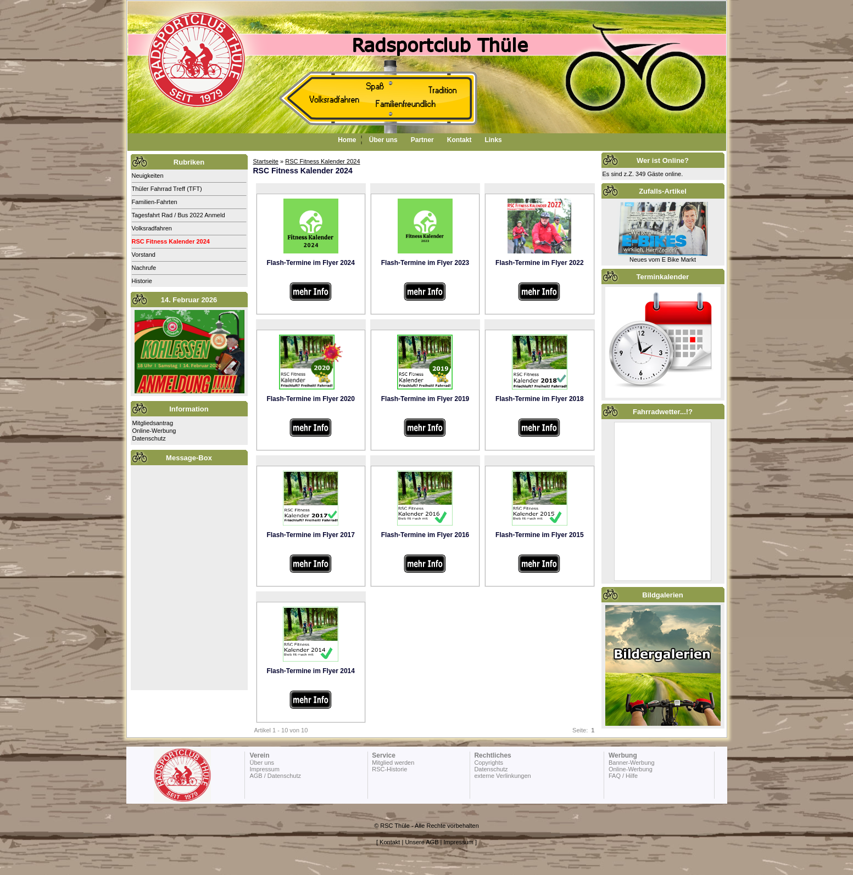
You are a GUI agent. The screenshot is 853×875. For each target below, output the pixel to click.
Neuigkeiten (148, 175)
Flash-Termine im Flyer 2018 (539, 399)
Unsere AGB (421, 842)
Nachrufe (144, 267)
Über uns (383, 140)
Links (492, 140)
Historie (142, 281)
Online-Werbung (154, 430)
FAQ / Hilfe (623, 775)
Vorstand (143, 254)
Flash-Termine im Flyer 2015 (539, 535)
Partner (422, 140)
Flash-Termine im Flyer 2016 (425, 535)
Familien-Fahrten (154, 202)
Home (347, 140)
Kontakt (459, 140)
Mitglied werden (393, 762)
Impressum (264, 769)
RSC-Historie (389, 769)
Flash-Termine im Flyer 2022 (539, 263)
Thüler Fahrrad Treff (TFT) (167, 188)
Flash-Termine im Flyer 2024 (310, 263)
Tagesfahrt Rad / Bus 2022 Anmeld (178, 215)
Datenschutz (149, 438)
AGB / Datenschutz (275, 775)
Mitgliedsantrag (153, 423)
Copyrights (488, 762)
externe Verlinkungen (502, 775)
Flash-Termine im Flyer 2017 (310, 535)
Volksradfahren (152, 228)
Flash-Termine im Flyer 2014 (310, 671)
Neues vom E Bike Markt (662, 259)
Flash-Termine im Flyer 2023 (425, 263)
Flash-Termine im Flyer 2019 (425, 399)
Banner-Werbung (632, 762)
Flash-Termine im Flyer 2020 (310, 399)
